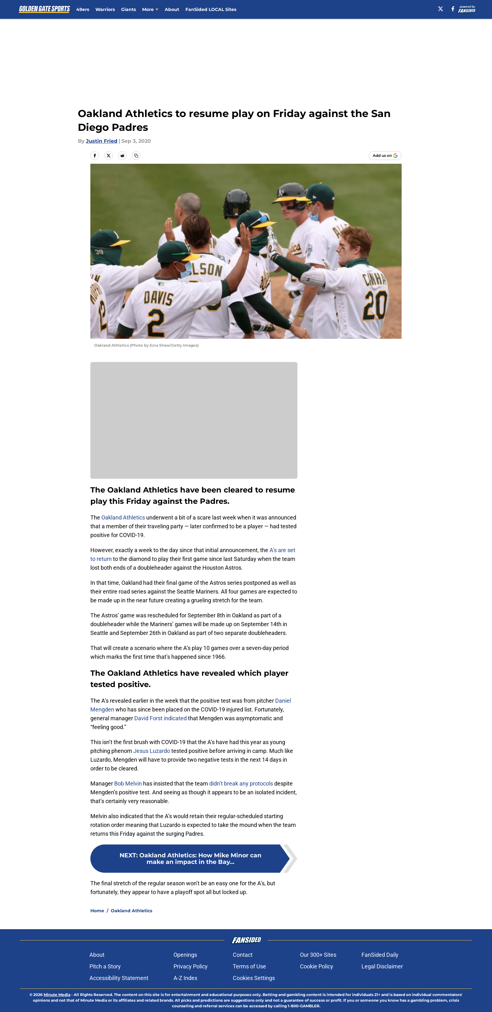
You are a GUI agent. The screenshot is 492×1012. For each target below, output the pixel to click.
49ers (82, 9)
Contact (243, 954)
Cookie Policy (316, 966)
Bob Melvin (128, 783)
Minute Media (57, 994)
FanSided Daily (379, 954)
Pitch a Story (105, 966)
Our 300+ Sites (318, 954)
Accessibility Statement (118, 978)
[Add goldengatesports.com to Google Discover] (385, 155)
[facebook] (453, 8)
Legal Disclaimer (382, 966)
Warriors (105, 9)
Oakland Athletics (123, 517)
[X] (440, 8)
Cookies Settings (254, 978)
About (172, 9)
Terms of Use (249, 966)
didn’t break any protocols (241, 783)
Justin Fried (101, 141)
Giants (128, 9)
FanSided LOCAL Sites (210, 9)
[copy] (136, 155)
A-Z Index (185, 978)
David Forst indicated (160, 718)
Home (97, 910)
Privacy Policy (191, 966)
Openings (185, 954)
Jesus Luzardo (151, 751)
